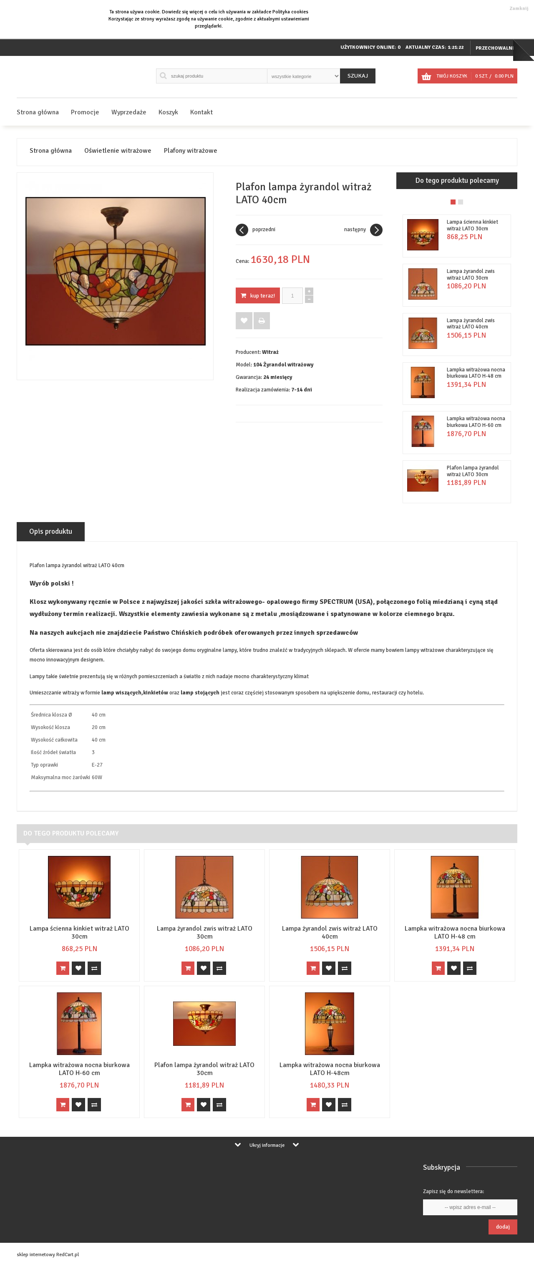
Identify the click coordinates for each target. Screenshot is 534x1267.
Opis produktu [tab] (50, 531)
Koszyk (168, 112)
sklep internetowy (36, 1255)
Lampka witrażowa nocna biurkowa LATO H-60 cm (476, 422)
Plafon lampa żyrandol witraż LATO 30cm (473, 471)
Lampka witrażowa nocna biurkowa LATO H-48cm (330, 1069)
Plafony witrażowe (190, 151)
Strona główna (38, 112)
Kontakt (201, 112)
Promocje (85, 112)
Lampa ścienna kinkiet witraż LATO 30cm (472, 225)
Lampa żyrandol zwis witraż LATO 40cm (471, 324)
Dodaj (503, 1226)
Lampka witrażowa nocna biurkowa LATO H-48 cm (476, 373)
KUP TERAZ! (258, 295)
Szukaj (358, 75)
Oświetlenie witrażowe (117, 151)
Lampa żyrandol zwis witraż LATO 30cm (471, 274)
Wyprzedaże (128, 112)
